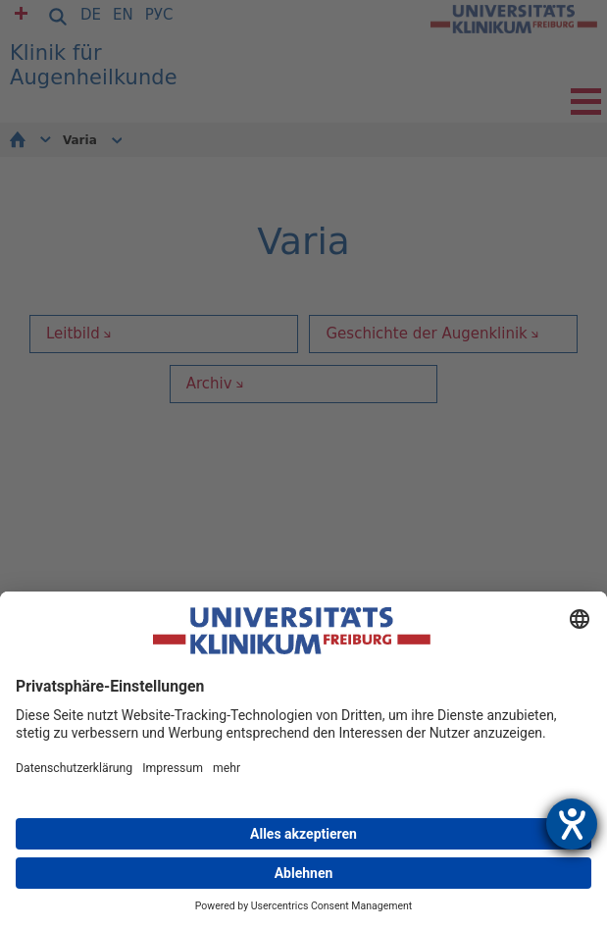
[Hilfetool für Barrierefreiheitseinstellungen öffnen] (571, 824)
